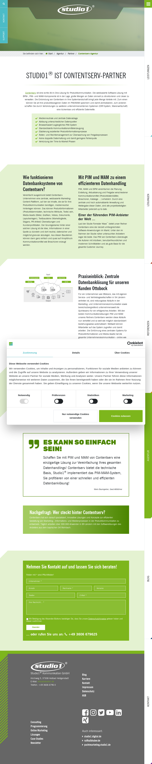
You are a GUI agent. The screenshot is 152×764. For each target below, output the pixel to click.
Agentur (60, 53)
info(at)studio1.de (46, 681)
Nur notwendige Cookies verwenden (75, 416)
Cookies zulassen (121, 416)
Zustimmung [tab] (30, 352)
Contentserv (30, 92)
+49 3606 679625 (81, 634)
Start (50, 53)
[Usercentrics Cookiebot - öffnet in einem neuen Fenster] (129, 344)
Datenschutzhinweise (97, 619)
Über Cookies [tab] (122, 352)
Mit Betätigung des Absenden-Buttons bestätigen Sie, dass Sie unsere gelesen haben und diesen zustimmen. (74, 620)
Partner (71, 53)
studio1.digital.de (92, 736)
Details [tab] (76, 352)
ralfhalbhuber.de (92, 740)
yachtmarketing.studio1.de (97, 744)
